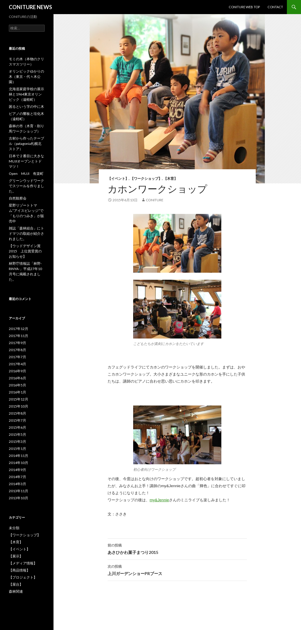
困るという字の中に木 (26, 106)
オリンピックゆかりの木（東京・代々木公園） (26, 76)
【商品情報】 (19, 570)
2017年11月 (18, 336)
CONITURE (154, 200)
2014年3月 (17, 484)
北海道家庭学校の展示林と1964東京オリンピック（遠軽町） (26, 94)
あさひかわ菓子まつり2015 (177, 548)
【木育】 (170, 178)
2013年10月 (18, 498)
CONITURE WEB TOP (244, 7)
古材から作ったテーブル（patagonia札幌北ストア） (26, 143)
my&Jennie (159, 500)
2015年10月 (18, 406)
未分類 (14, 528)
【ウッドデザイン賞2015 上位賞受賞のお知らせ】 (25, 251)
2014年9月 (17, 470)
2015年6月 (17, 427)
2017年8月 (17, 350)
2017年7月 (17, 357)
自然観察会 (17, 198)
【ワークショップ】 (146, 178)
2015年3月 (17, 441)
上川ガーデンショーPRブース (177, 569)
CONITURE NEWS (30, 7)
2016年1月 (17, 392)
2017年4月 (17, 364)
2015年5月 (17, 434)
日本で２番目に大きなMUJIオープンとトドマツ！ (26, 161)
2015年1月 (17, 448)
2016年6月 (17, 378)
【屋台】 (16, 584)
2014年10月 (18, 462)
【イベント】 (118, 178)
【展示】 (16, 556)
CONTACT (275, 7)
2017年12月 (18, 328)
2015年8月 (17, 413)
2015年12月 (18, 399)
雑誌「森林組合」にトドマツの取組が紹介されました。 (26, 233)
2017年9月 (17, 343)
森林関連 (16, 591)
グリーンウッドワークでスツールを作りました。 (26, 185)
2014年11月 (18, 455)
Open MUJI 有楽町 (26, 173)
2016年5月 (17, 385)
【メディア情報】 (23, 563)
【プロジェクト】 (23, 577)
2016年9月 (17, 371)
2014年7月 (17, 477)
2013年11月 (18, 491)
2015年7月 (17, 420)
